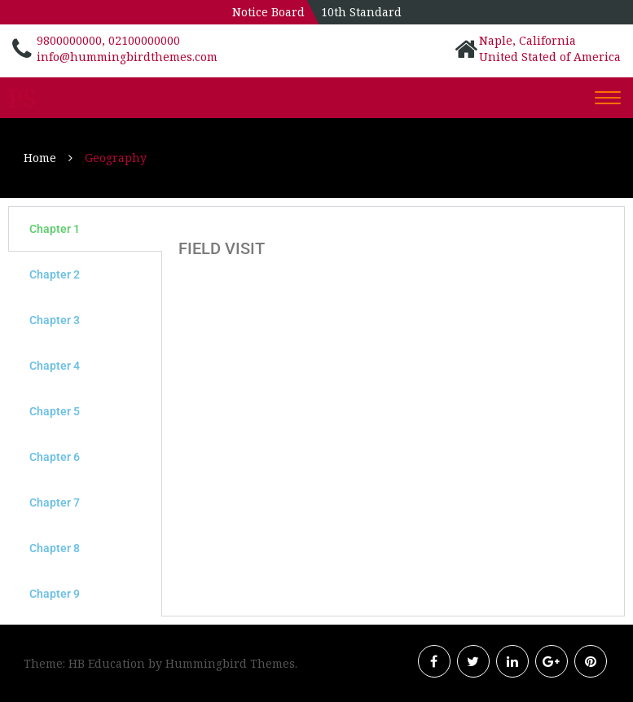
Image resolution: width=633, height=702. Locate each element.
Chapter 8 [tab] (54, 548)
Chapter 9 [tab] (54, 593)
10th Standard (361, 12)
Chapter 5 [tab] (54, 411)
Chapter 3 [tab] (54, 320)
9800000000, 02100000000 (108, 40)
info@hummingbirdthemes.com (127, 56)
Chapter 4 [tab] (54, 365)
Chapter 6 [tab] (54, 456)
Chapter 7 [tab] (54, 502)
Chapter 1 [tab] (54, 228)
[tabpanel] (393, 244)
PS (22, 98)
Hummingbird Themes (230, 663)
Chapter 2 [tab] (54, 274)
